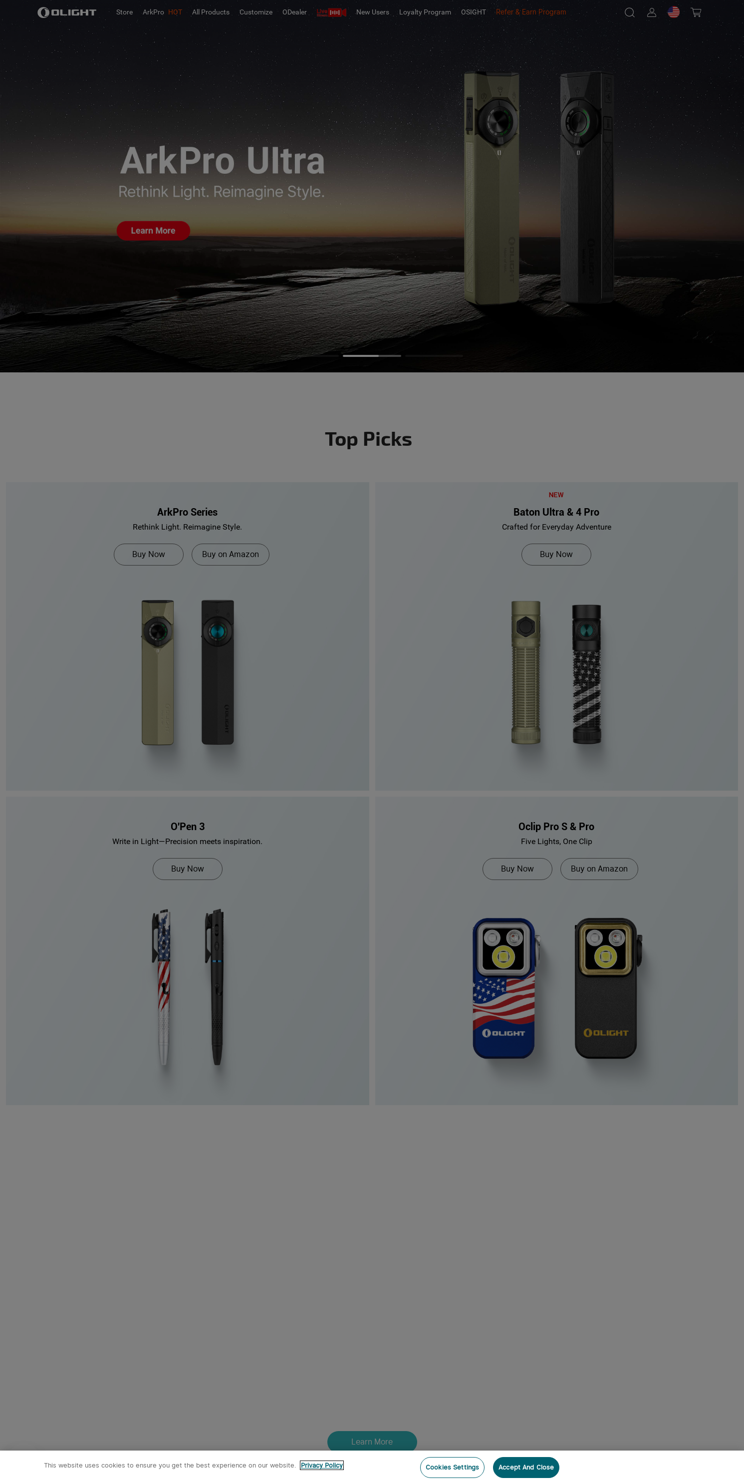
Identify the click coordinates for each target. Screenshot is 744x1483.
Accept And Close (526, 1467)
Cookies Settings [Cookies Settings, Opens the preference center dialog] (452, 1467)
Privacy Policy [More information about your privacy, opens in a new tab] (322, 1465)
